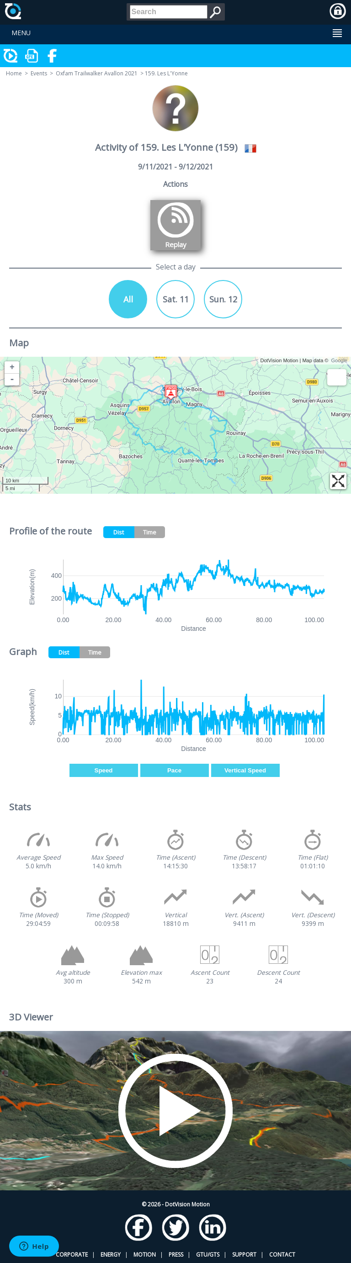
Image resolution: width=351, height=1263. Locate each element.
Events (39, 73)
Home (14, 73)
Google (339, 360)
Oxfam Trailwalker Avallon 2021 (97, 73)
